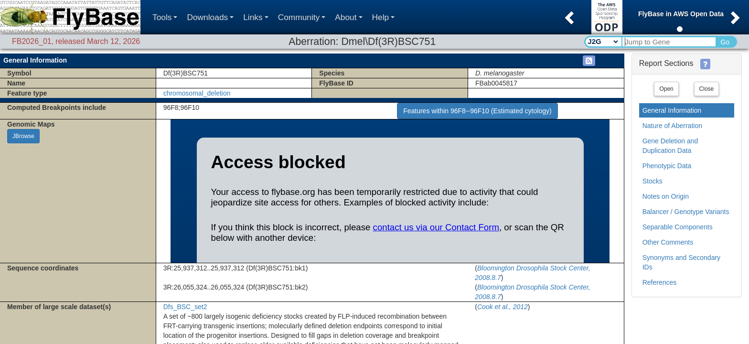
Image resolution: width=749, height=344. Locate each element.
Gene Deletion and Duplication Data (670, 145)
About (348, 17)
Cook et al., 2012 (502, 307)
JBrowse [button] (23, 136)
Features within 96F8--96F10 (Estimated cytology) (477, 111)
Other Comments (668, 242)
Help (383, 17)
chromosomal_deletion (197, 93)
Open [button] (666, 89)
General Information (672, 110)
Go (724, 42)
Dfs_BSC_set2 (185, 307)
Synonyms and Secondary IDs (681, 262)
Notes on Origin (665, 196)
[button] (568, 15)
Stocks (652, 181)
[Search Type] (603, 41)
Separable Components (677, 227)
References (659, 282)
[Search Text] (668, 41)
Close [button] (706, 89)
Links (255, 17)
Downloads (210, 17)
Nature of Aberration (672, 125)
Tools (164, 17)
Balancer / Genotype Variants (685, 211)
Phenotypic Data (667, 166)
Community (302, 17)
